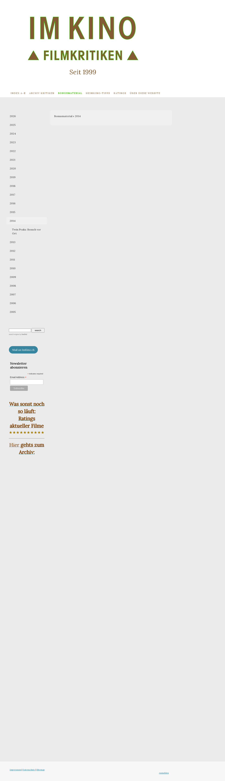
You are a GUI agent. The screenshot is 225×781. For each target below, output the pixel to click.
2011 (12, 259)
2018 (12, 185)
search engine (14, 334)
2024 (13, 133)
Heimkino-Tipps (98, 93)
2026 (13, 116)
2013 (12, 242)
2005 (13, 311)
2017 (12, 194)
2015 (12, 212)
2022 (13, 151)
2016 (12, 203)
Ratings (120, 93)
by (23, 334)
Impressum (15, 769)
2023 (13, 142)
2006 (13, 303)
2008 (13, 285)
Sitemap (41, 769)
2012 (12, 250)
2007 (13, 294)
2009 (13, 277)
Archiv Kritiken (41, 93)
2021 (12, 159)
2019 (13, 177)
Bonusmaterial (70, 93)
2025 (13, 124)
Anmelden (164, 773)
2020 (13, 168)
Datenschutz (29, 769)
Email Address (18, 377)
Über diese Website (145, 93)
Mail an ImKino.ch (23, 349)
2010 (13, 268)
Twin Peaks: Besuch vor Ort (26, 231)
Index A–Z (18, 93)
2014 (13, 220)
